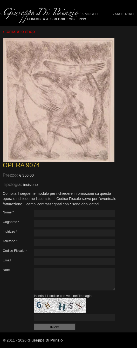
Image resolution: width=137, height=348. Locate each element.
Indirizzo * (10, 231)
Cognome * (11, 222)
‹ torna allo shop (19, 31)
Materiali (124, 14)
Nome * (8, 212)
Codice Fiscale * (15, 251)
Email (7, 260)
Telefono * (10, 241)
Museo (91, 14)
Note (6, 270)
